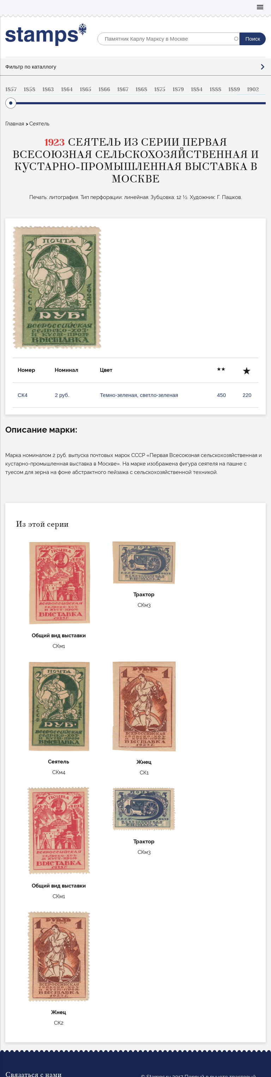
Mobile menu (260, 7)
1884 (197, 89)
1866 (104, 89)
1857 (11, 89)
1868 (141, 89)
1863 (48, 89)
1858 (29, 89)
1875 (159, 89)
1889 (234, 89)
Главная (14, 124)
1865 (85, 89)
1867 (122, 89)
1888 (215, 89)
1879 (178, 89)
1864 (67, 89)
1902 (253, 89)
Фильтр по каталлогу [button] (30, 67)
